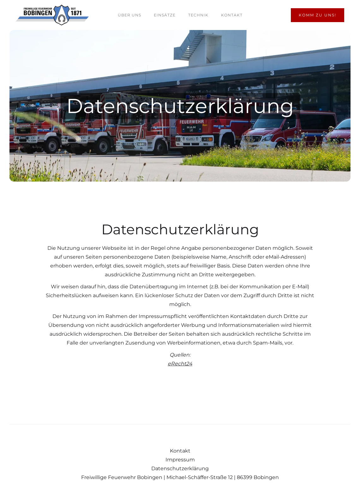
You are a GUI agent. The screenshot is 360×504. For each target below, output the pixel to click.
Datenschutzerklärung (180, 468)
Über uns (129, 15)
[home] (52, 15)
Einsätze (165, 15)
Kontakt (232, 15)
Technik (198, 15)
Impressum (180, 460)
